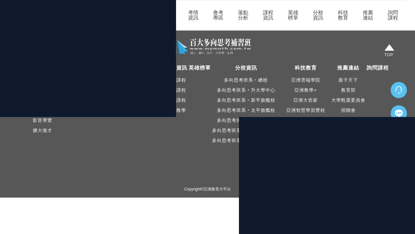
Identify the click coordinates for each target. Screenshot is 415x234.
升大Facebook (42, 110)
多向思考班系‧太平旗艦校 (246, 110)
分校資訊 (318, 15)
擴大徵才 (42, 130)
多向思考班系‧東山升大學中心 (246, 130)
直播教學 (176, 110)
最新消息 (168, 15)
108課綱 (348, 140)
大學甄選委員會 (348, 100)
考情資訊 (193, 15)
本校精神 (42, 90)
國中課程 (176, 90)
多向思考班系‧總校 (246, 80)
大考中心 (348, 170)
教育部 (348, 90)
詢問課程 (393, 15)
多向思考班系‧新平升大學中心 (246, 140)
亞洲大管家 (305, 100)
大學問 (348, 120)
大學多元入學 (348, 150)
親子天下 (348, 80)
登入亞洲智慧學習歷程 (305, 140)
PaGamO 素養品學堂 (305, 120)
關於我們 (143, 15)
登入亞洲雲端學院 (305, 130)
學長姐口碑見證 (77, 100)
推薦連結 (368, 15)
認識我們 (42, 80)
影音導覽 (42, 120)
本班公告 (77, 80)
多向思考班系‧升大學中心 (246, 90)
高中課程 (176, 100)
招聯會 (348, 110)
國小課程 (176, 80)
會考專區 (218, 15)
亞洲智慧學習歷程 (305, 110)
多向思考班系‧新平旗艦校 (246, 100)
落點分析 (243, 15)
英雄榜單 (293, 15)
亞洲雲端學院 (305, 80)
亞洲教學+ (305, 90)
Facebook (42, 100)
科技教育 (343, 15)
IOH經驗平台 (348, 160)
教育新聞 (77, 90)
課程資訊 (268, 15)
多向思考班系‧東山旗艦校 (246, 120)
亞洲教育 (348, 130)
